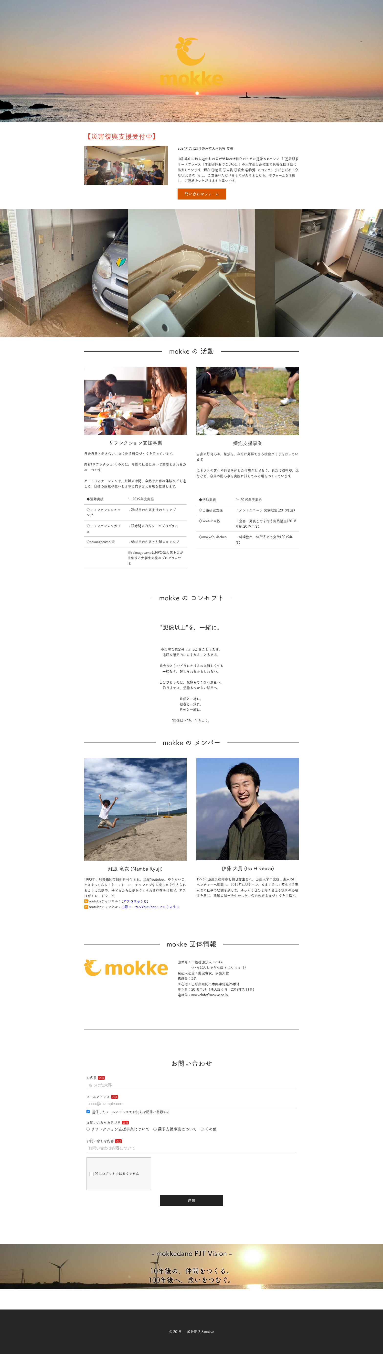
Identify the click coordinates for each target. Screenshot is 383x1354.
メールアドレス (98, 1097)
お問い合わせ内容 (100, 1141)
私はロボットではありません (114, 1174)
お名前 (91, 1077)
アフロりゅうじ (135, 901)
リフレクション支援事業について (117, 1129)
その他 (209, 1129)
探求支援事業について (175, 1129)
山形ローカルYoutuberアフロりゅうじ (150, 907)
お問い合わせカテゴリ (103, 1122)
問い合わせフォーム (202, 194)
